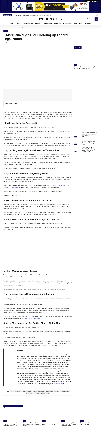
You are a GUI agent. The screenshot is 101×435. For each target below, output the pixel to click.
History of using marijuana (38, 391)
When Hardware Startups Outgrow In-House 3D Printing (50, 423)
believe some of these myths (33, 318)
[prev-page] (4, 430)
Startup (5, 421)
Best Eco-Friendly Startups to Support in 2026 (87, 423)
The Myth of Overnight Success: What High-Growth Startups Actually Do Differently (69, 424)
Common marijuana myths (16, 391)
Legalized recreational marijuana (52, 391)
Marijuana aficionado (65, 391)
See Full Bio (59, 383)
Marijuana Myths (29, 393)
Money (75, 65)
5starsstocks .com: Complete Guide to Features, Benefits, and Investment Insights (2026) (90, 134)
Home (4, 27)
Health (8, 27)
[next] (97, 15)
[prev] (94, 15)
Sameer (9, 42)
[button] (96, 18)
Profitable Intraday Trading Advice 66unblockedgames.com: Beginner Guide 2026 (32, 15)
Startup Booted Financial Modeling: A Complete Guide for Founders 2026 (31, 424)
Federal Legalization (27, 391)
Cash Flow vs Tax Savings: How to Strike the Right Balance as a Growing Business (89, 142)
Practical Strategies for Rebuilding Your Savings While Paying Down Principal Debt (88, 149)
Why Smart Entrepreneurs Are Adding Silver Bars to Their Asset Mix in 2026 (85, 67)
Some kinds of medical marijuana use (42, 393)
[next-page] (7, 430)
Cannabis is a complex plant (59, 185)
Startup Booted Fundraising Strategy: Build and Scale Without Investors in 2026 (10, 424)
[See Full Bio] (63, 384)
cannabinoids (14, 187)
